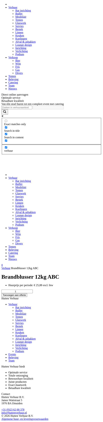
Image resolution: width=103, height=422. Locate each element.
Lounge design (23, 44)
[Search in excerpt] (6, 141)
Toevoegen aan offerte (14, 295)
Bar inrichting (23, 10)
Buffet (18, 13)
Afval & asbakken (25, 41)
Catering (13, 82)
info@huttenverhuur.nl (14, 412)
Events (12, 354)
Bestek (19, 29)
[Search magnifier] (4, 112)
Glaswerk (20, 23)
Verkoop (13, 57)
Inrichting (20, 48)
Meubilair (20, 16)
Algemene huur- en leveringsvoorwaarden (24, 418)
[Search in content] (6, 134)
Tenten (19, 19)
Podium (19, 54)
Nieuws (12, 88)
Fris (17, 66)
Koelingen (21, 38)
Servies (19, 26)
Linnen (19, 32)
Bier (17, 60)
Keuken (19, 35)
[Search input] (16, 107)
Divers (19, 73)
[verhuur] (6, 147)
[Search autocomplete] (48, 107)
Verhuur (12, 7)
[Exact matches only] (6, 121)
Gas (17, 69)
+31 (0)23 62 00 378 (12, 409)
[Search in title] (6, 127)
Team (11, 85)
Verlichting (21, 51)
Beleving (13, 79)
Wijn (18, 63)
